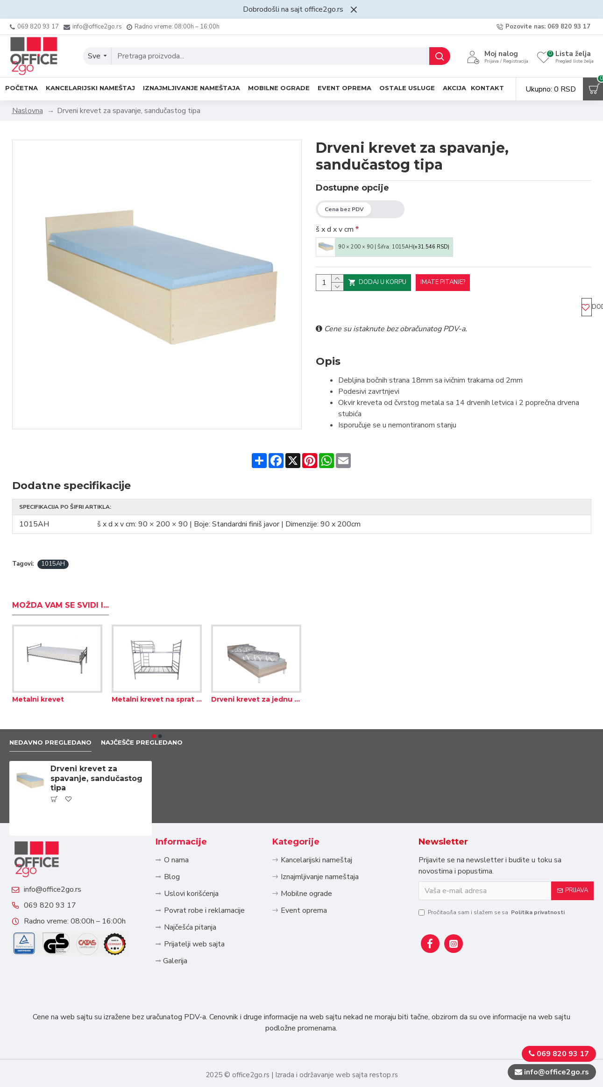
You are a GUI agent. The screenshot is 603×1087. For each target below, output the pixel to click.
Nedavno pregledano (57, 708)
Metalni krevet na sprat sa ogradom (157, 665)
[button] (154, 701)
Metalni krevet (38, 665)
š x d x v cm (335, 229)
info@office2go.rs (62, 871)
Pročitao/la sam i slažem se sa (492, 879)
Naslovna (27, 111)
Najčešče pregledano (163, 708)
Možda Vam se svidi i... (60, 570)
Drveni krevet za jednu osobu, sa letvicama (256, 665)
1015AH (53, 526)
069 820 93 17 (59, 896)
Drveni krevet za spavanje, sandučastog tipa (96, 745)
